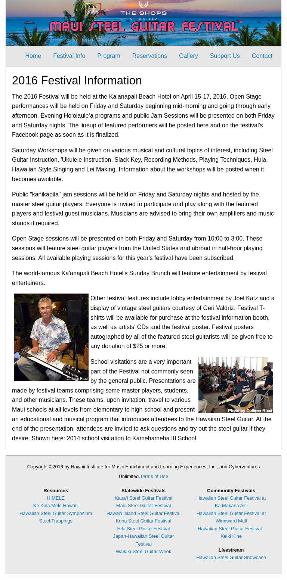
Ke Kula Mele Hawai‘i (55, 505)
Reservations (149, 56)
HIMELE (56, 498)
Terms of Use (154, 476)
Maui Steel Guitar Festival (143, 505)
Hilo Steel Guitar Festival (143, 528)
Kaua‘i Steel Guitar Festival (143, 498)
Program (108, 56)
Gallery (188, 56)
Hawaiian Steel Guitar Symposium (55, 513)
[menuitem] (33, 56)
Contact (262, 56)
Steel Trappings (55, 521)
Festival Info (69, 56)
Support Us (225, 56)
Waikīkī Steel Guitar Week (144, 551)
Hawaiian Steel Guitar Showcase (231, 557)
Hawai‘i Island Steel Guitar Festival (143, 513)
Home (33, 56)
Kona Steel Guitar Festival (144, 521)
